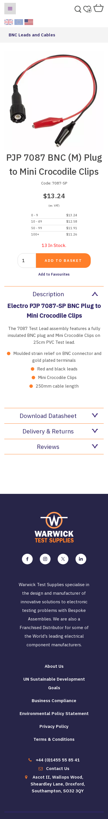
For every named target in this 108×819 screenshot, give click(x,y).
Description (65, 294)
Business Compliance (54, 700)
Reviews (67, 447)
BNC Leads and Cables (32, 35)
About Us (54, 666)
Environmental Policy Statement (54, 713)
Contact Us (57, 768)
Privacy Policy (54, 726)
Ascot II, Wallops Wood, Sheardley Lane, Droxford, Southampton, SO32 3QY (58, 784)
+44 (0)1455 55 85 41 (58, 760)
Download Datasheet (59, 416)
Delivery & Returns (60, 431)
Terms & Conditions (54, 739)
